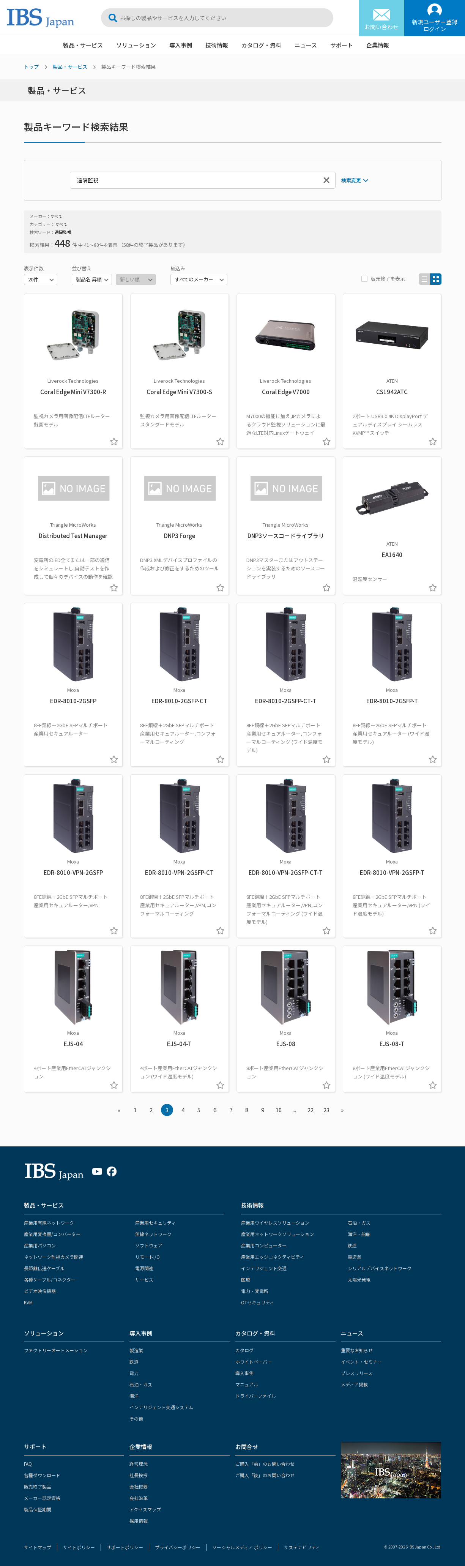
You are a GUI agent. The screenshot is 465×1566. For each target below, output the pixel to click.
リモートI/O (147, 1256)
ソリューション (136, 45)
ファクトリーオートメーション (56, 1350)
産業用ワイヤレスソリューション (275, 1222)
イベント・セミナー (361, 1361)
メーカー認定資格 (42, 1498)
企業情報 (377, 45)
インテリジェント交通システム (161, 1407)
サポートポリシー (125, 1547)
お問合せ (246, 1447)
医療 (245, 1279)
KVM (28, 1302)
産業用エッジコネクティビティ (272, 1256)
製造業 (354, 1256)
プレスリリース (356, 1373)
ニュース (306, 45)
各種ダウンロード (42, 1475)
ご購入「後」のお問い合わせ (265, 1475)
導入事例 (180, 45)
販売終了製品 (37, 1486)
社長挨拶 (138, 1475)
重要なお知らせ (357, 1350)
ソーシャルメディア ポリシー (242, 1547)
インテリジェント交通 (264, 1268)
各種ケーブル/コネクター (50, 1279)
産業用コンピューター (264, 1245)
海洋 (134, 1395)
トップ (31, 66)
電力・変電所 (254, 1291)
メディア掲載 (354, 1384)
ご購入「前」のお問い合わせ (265, 1463)
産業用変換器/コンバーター (52, 1234)
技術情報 (216, 45)
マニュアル (246, 1384)
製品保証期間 (37, 1509)
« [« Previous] (119, 1110)
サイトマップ (37, 1547)
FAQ (28, 1463)
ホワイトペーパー (253, 1361)
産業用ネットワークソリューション (277, 1234)
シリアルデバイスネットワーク (379, 1268)
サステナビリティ (302, 1547)
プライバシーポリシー (177, 1547)
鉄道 (352, 1245)
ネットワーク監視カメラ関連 (53, 1256)
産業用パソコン (40, 1245)
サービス (144, 1279)
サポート (341, 45)
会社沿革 (138, 1498)
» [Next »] (342, 1110)
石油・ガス (359, 1222)
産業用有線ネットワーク (49, 1222)
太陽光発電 (359, 1279)
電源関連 (144, 1268)
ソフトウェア (148, 1245)
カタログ (244, 1350)
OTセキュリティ (257, 1302)
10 (279, 1110)
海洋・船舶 (359, 1234)
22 (310, 1110)
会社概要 (138, 1486)
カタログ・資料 (261, 45)
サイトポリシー (79, 1547)
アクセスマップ (145, 1509)
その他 (136, 1418)
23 (326, 1110)
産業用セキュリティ (155, 1222)
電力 (134, 1373)
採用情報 (138, 1520)
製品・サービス (83, 45)
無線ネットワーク (153, 1234)
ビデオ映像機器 (40, 1291)
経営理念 (138, 1463)
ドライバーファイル (255, 1395)
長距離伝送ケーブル (44, 1268)
